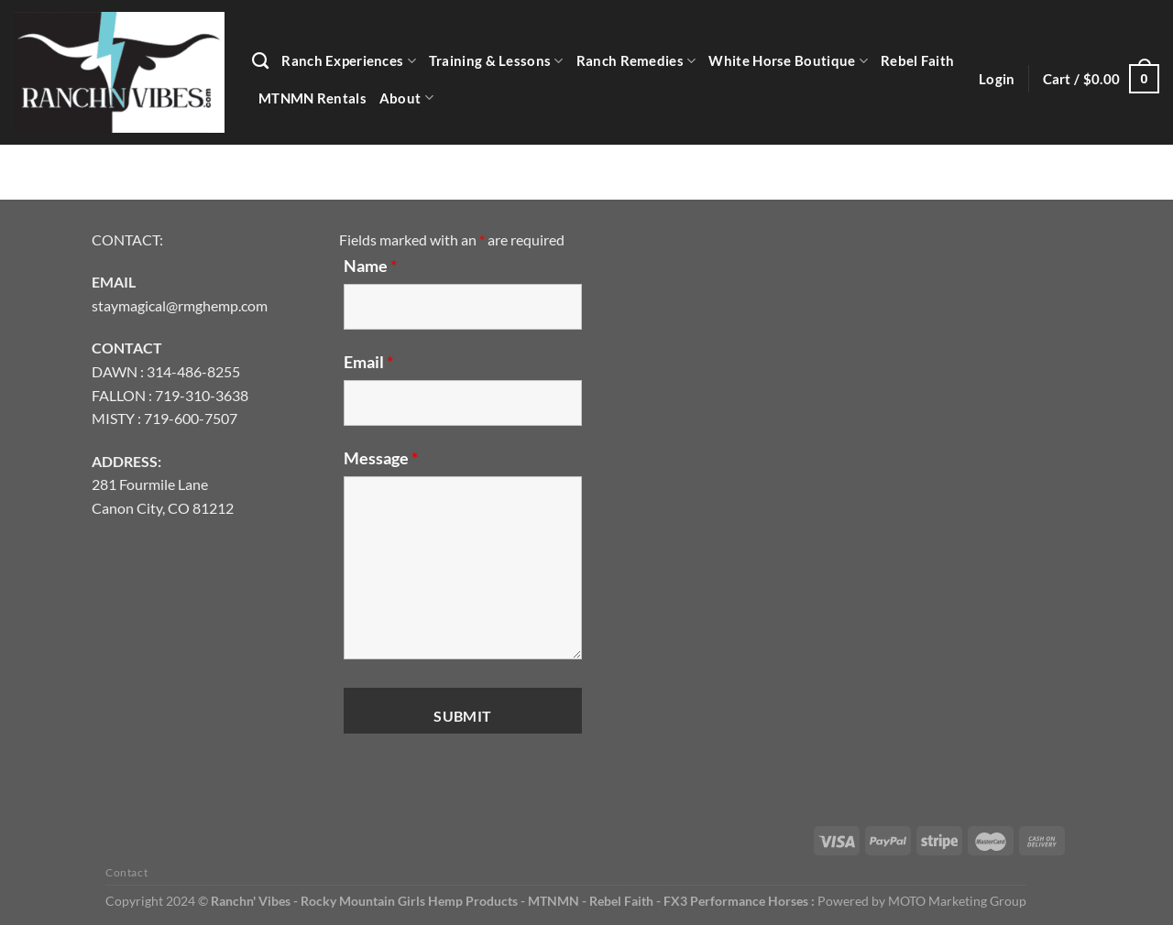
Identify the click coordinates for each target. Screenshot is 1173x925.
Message (381, 458)
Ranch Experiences (348, 61)
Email (368, 362)
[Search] (260, 61)
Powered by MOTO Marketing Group (921, 901)
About (406, 97)
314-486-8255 (193, 371)
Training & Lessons (496, 61)
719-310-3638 (201, 395)
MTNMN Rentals (312, 98)
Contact (126, 872)
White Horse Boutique (787, 61)
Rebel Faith (917, 60)
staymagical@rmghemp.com (180, 305)
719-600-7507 (190, 418)
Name (370, 265)
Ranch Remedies (636, 61)
